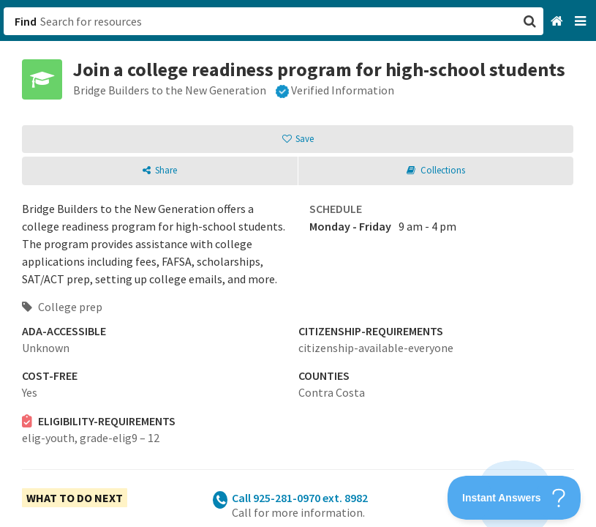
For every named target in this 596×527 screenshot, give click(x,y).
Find (26, 21)
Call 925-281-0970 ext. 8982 (300, 497)
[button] (298, 263)
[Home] (558, 21)
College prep (62, 306)
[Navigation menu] (582, 21)
